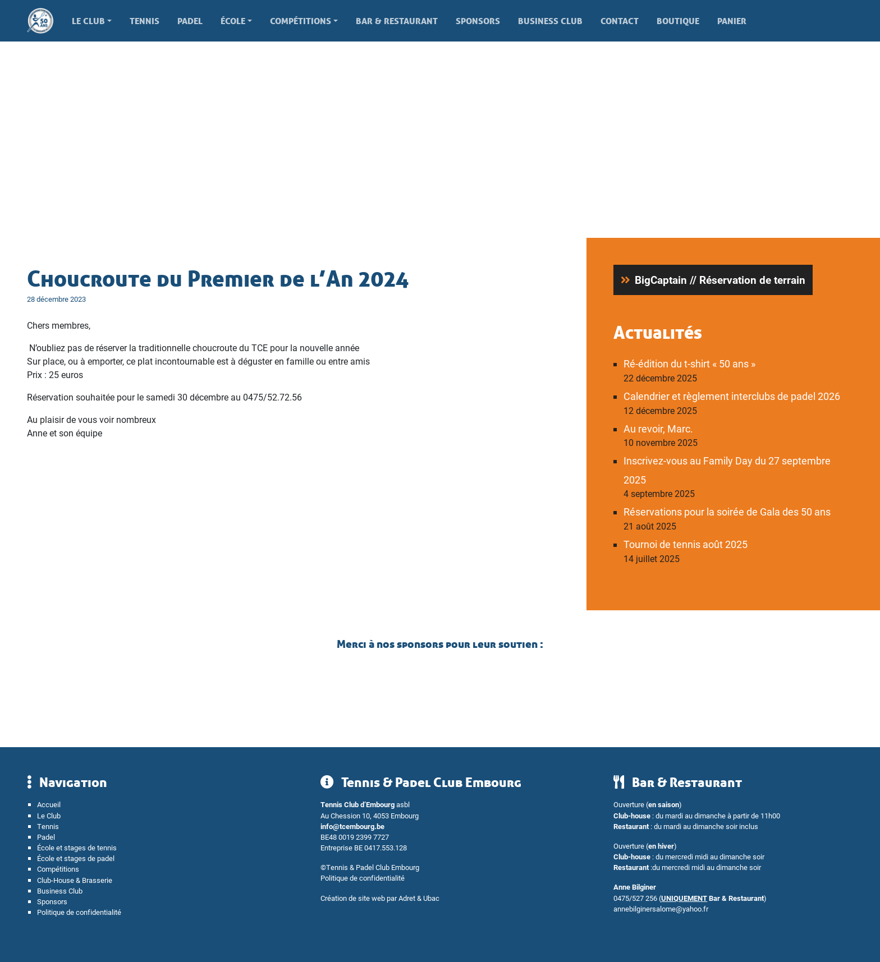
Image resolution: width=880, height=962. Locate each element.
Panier (731, 20)
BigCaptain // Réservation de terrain (720, 280)
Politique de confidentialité (79, 912)
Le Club (88, 20)
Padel (190, 20)
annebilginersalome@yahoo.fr (660, 908)
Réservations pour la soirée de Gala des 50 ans (727, 511)
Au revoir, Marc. (658, 428)
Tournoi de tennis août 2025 (686, 544)
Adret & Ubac (418, 898)
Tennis (144, 20)
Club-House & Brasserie (74, 880)
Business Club (550, 20)
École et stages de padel (75, 858)
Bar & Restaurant (397, 20)
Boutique (678, 20)
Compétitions (300, 20)
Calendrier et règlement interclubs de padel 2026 (732, 396)
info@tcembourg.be (352, 826)
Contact (620, 20)
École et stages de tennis (77, 847)
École (233, 20)
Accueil (49, 804)
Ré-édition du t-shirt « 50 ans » (689, 363)
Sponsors (478, 20)
